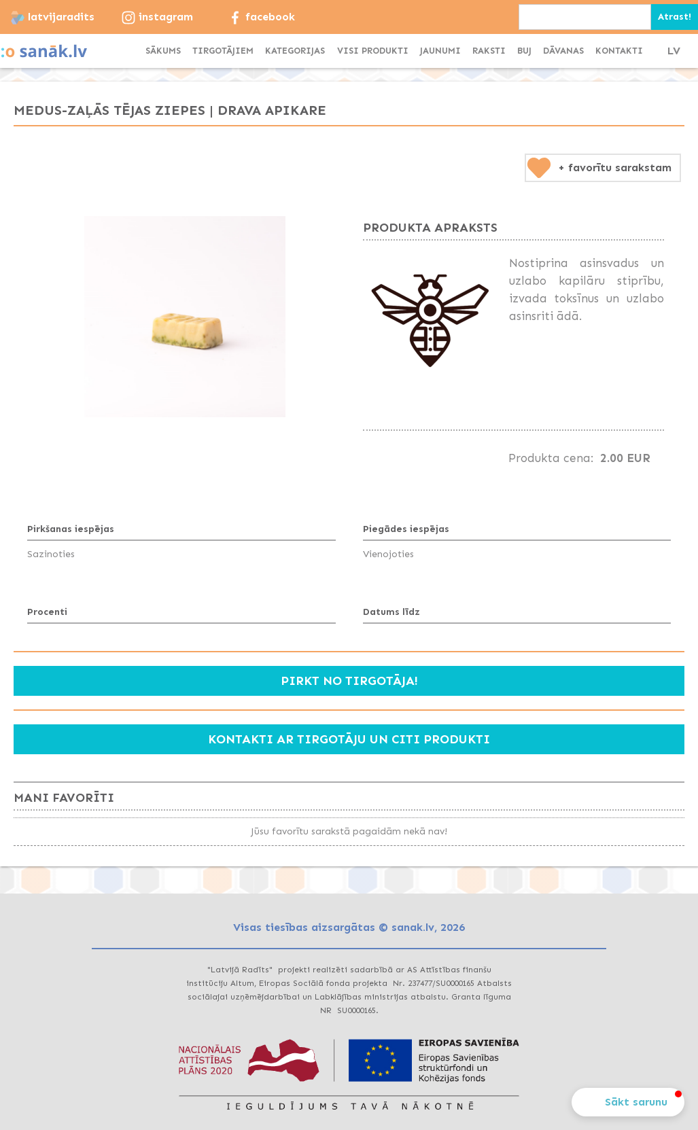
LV (673, 50)
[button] (295, 51)
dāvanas (563, 51)
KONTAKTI (619, 51)
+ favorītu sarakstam (614, 167)
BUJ (524, 51)
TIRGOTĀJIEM (223, 51)
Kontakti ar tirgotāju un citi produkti (349, 739)
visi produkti (372, 51)
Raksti (489, 51)
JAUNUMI (440, 51)
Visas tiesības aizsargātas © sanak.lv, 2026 (349, 927)
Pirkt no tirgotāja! (349, 680)
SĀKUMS (163, 51)
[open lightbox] (185, 316)
